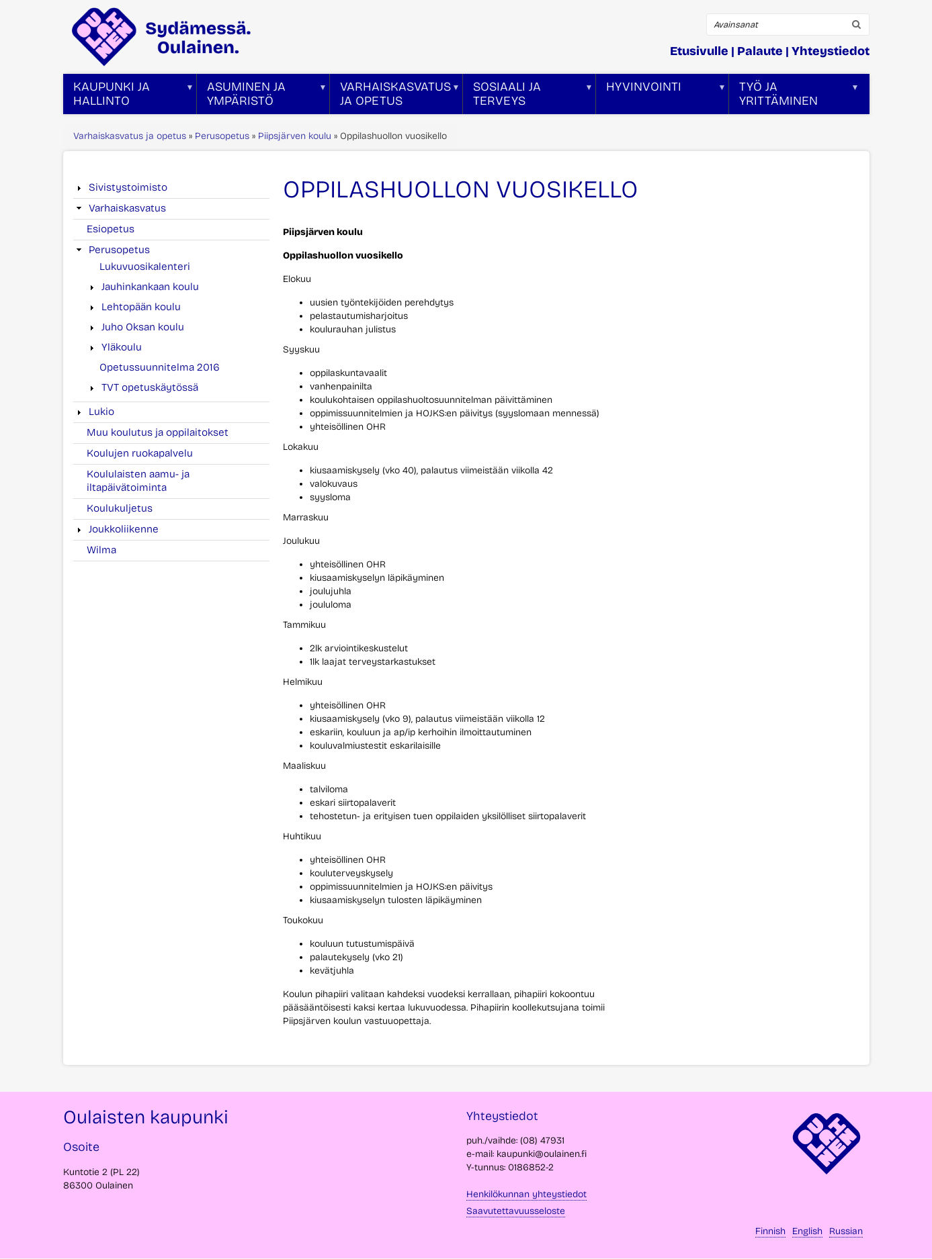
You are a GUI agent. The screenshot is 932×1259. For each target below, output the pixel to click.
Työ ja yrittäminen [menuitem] (794, 96)
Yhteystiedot (831, 51)
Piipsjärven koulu (294, 136)
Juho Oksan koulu (142, 327)
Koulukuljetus (120, 508)
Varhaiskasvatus (127, 208)
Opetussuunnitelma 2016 (159, 367)
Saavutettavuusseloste (515, 1211)
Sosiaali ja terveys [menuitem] (528, 96)
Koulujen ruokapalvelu (140, 453)
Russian (846, 1231)
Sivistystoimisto (128, 187)
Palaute (760, 51)
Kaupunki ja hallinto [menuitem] (128, 96)
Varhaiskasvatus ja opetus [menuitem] (395, 96)
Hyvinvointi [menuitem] (661, 96)
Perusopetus (222, 136)
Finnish (770, 1231)
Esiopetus (110, 229)
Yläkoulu (121, 347)
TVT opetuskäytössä (149, 387)
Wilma (101, 550)
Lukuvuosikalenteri (144, 267)
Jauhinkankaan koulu (150, 287)
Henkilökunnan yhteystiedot (526, 1194)
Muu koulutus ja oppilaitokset (157, 432)
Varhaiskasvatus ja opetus (129, 136)
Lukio (101, 412)
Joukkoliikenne (124, 529)
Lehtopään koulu (141, 307)
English (807, 1231)
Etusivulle (699, 51)
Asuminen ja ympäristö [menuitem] (262, 96)
